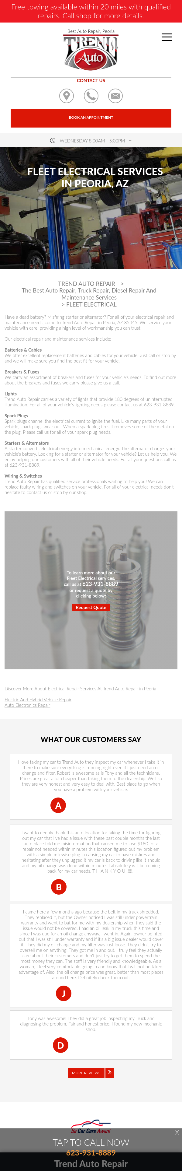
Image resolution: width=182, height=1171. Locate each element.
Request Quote (91, 607)
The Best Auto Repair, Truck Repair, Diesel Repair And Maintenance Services (89, 294)
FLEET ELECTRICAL (91, 304)
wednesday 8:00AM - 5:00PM (92, 140)
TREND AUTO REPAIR (86, 283)
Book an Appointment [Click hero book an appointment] (91, 117)
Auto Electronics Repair (27, 705)
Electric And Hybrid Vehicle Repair (38, 699)
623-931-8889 (159, 404)
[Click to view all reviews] (91, 1077)
